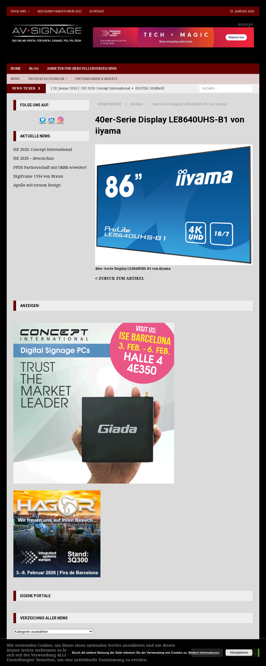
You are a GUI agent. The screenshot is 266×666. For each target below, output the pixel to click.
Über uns (18, 11)
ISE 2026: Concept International (42, 149)
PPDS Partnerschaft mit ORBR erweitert (50, 167)
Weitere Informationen (203, 652)
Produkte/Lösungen (46, 79)
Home (16, 68)
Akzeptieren (239, 652)
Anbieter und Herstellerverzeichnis (82, 68)
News (15, 79)
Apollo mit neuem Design (37, 185)
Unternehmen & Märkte (96, 79)
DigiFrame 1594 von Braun (38, 176)
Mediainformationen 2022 (59, 11)
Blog (34, 68)
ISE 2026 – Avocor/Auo (33, 158)
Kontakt (96, 11)
